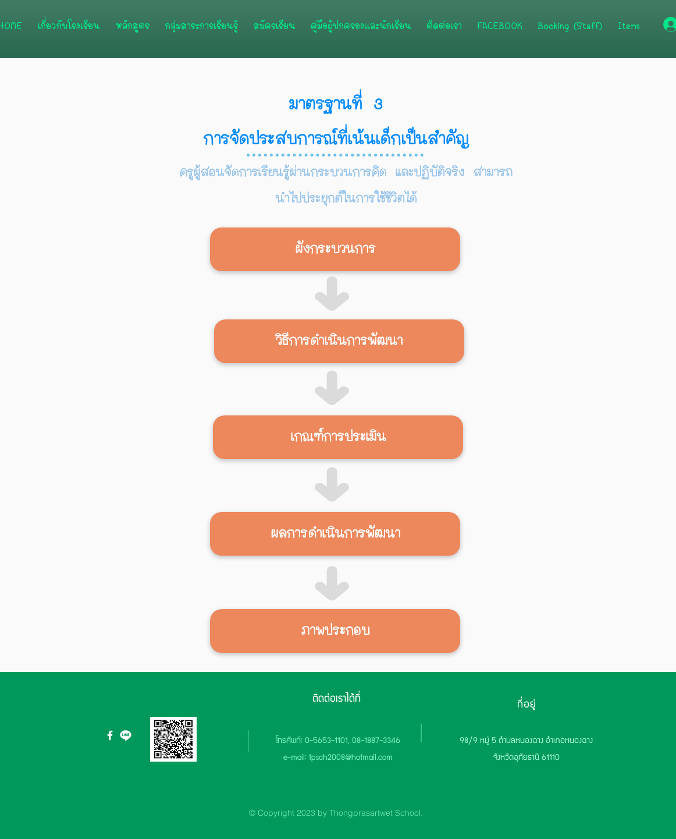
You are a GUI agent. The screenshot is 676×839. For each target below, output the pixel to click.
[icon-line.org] (125, 735)
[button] (335, 249)
